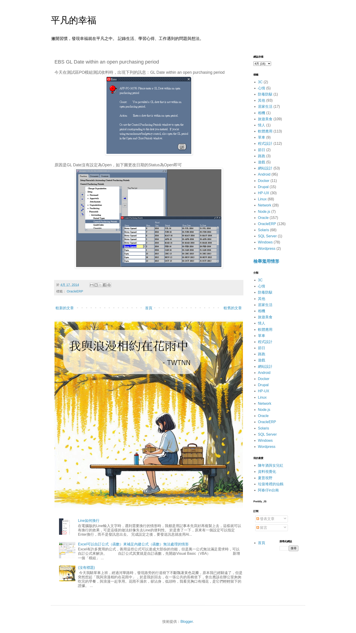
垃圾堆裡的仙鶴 (270, 484)
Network (264, 205)
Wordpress (266, 248)
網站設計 (265, 168)
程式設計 (265, 143)
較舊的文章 (233, 308)
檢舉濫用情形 (266, 261)
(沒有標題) (86, 567)
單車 (261, 137)
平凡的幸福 (73, 20)
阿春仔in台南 (268, 490)
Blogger (186, 621)
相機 (261, 113)
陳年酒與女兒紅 (270, 465)
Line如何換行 (88, 521)
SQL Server (267, 236)
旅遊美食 (265, 119)
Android (264, 174)
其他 (261, 100)
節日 (261, 150)
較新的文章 (65, 308)
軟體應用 (265, 131)
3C (260, 82)
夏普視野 (265, 478)
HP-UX (263, 193)
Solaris (263, 230)
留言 (261, 528)
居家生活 (265, 106)
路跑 (261, 156)
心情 (261, 88)
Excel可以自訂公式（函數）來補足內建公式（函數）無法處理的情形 (133, 544)
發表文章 (265, 519)
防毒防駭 (265, 94)
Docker (263, 181)
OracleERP (75, 291)
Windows (265, 242)
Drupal (263, 187)
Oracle (263, 218)
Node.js (264, 211)
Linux (262, 199)
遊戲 (261, 162)
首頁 (148, 308)
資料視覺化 (267, 472)
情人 (261, 125)
